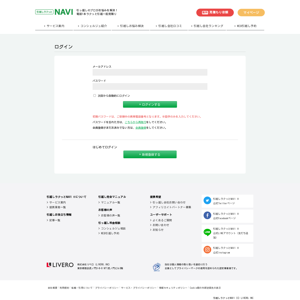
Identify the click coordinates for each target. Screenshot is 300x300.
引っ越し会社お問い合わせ (169, 202)
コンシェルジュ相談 (113, 228)
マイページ (251, 12)
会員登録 (140, 127)
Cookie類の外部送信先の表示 (205, 288)
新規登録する (150, 154)
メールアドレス (102, 66)
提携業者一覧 (57, 207)
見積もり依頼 (215, 12)
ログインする (150, 104)
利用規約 (64, 288)
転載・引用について (82, 288)
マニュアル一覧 (110, 202)
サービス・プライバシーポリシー (139, 288)
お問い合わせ (161, 225)
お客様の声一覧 (110, 215)
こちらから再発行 (135, 122)
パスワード (99, 81)
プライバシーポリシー (107, 288)
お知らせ (158, 230)
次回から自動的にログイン (111, 95)
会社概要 (52, 288)
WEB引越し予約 (110, 233)
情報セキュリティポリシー (173, 288)
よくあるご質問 (162, 220)
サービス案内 (57, 202)
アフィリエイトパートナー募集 (172, 207)
